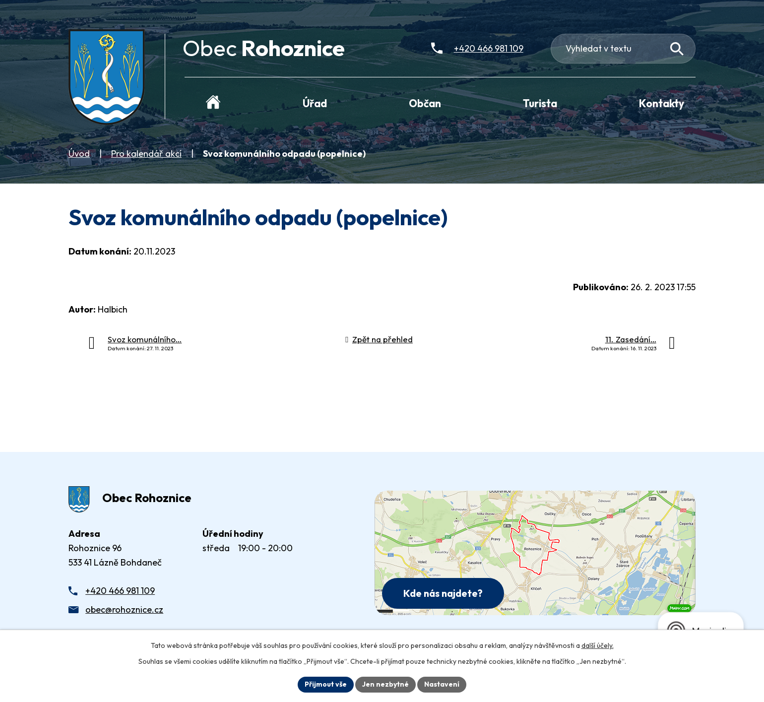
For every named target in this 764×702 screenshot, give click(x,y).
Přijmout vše (326, 684)
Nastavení (441, 684)
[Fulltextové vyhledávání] (623, 49)
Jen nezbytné (385, 684)
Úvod (79, 153)
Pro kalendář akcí (146, 153)
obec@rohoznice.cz (124, 609)
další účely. (597, 645)
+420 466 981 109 (120, 590)
